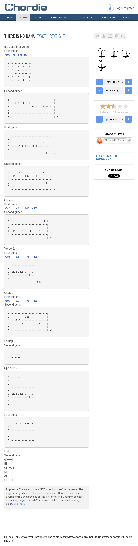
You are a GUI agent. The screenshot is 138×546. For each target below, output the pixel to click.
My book (85, 17)
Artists (38, 17)
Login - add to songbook (106, 157)
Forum (126, 17)
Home (10, 17)
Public (58, 17)
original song (13, 493)
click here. (19, 503)
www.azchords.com (46, 493)
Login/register (125, 8)
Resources (108, 17)
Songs (23, 17)
